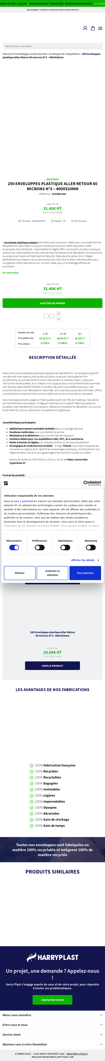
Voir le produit (52, 665)
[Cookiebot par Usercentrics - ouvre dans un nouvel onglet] (86, 483)
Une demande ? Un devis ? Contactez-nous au (53, 10)
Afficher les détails (82, 560)
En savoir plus (11, 272)
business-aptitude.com (59, 1056)
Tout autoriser (85, 573)
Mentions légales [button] (77, 1053)
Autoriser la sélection (52, 573)
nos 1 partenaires (25, 501)
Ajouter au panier (52, 303)
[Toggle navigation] (100, 27)
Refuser (20, 573)
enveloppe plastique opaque (21, 242)
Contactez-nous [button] (52, 1000)
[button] (85, 28)
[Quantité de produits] (49, 316)
